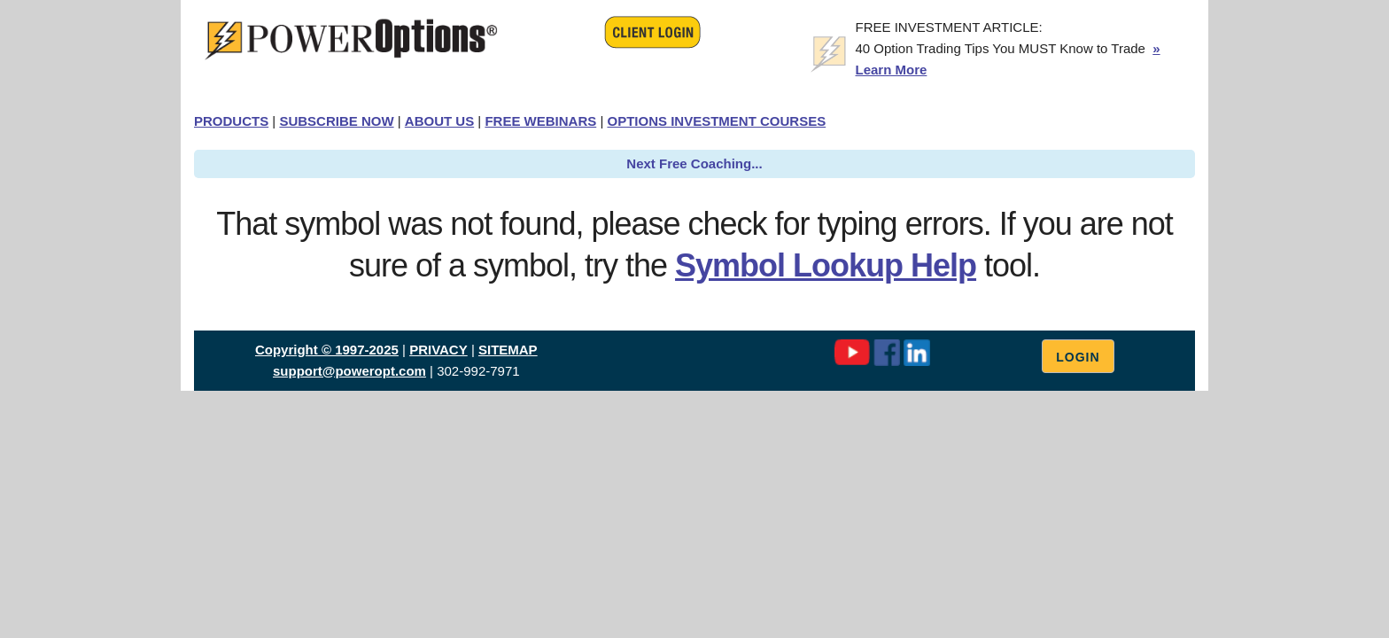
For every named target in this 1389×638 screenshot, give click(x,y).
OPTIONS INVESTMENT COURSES (716, 120)
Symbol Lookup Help (825, 265)
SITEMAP (508, 349)
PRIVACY (438, 349)
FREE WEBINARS (540, 120)
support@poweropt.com (349, 370)
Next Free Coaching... (694, 163)
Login (1077, 357)
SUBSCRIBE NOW (336, 120)
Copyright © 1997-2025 (327, 349)
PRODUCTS (231, 120)
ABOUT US (439, 120)
